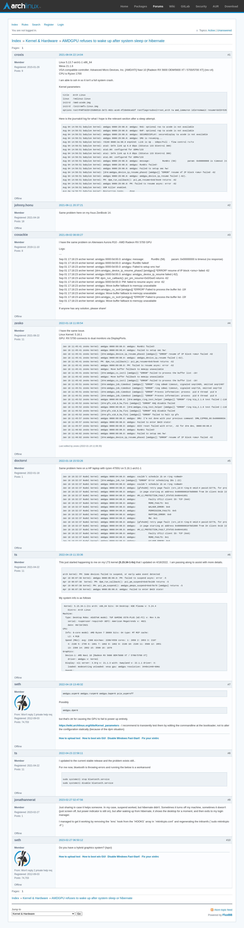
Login (61, 24)
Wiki (172, 6)
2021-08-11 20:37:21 (71, 205)
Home (124, 6)
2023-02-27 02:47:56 (71, 799)
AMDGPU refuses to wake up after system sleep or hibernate (113, 41)
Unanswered (224, 30)
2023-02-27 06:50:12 (71, 840)
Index (15, 24)
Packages (140, 6)
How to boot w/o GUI (94, 738)
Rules (25, 24)
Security (201, 6)
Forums (158, 6)
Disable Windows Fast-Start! (124, 738)
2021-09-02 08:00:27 (71, 234)
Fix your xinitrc (150, 738)
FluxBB (227, 914)
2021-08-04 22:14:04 (71, 54)
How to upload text (69, 738)
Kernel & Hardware (42, 41)
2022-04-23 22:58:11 (71, 753)
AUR (216, 6)
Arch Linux (22, 6)
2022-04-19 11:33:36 (71, 554)
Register (49, 24)
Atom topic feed (223, 909)
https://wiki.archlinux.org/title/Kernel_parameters (89, 725)
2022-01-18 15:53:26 (71, 460)
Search (36, 24)
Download (231, 6)
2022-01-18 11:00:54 (71, 323)
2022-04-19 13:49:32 (71, 684)
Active (211, 30)
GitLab (185, 6)
